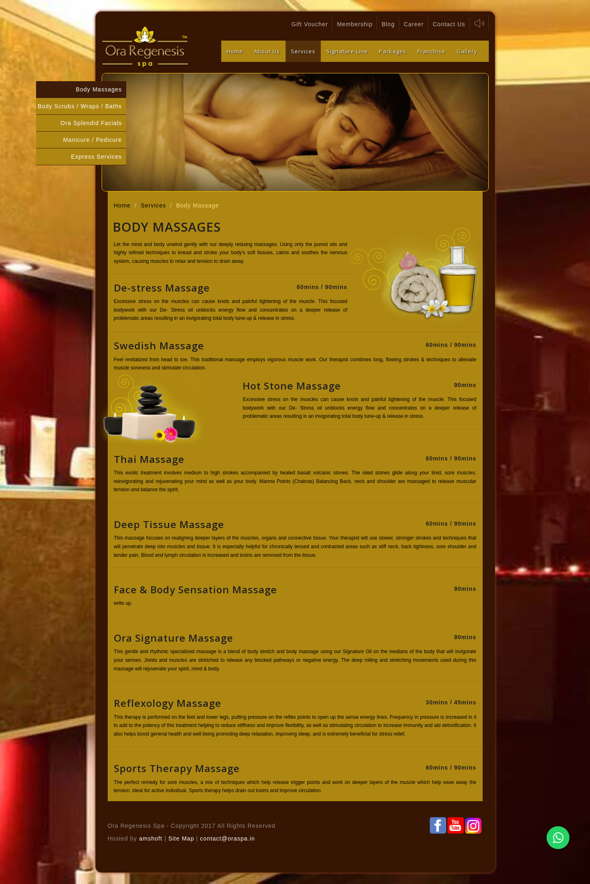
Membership (354, 24)
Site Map (182, 838)
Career (414, 24)
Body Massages (99, 89)
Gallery (466, 51)
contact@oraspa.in (227, 838)
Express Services (96, 156)
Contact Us (449, 24)
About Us (267, 51)
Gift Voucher (309, 24)
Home (235, 51)
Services (303, 51)
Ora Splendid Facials (91, 123)
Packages (392, 51)
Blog (388, 24)
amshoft (150, 838)
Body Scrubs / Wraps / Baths (80, 106)
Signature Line (347, 51)
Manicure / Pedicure (92, 140)
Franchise (431, 51)
